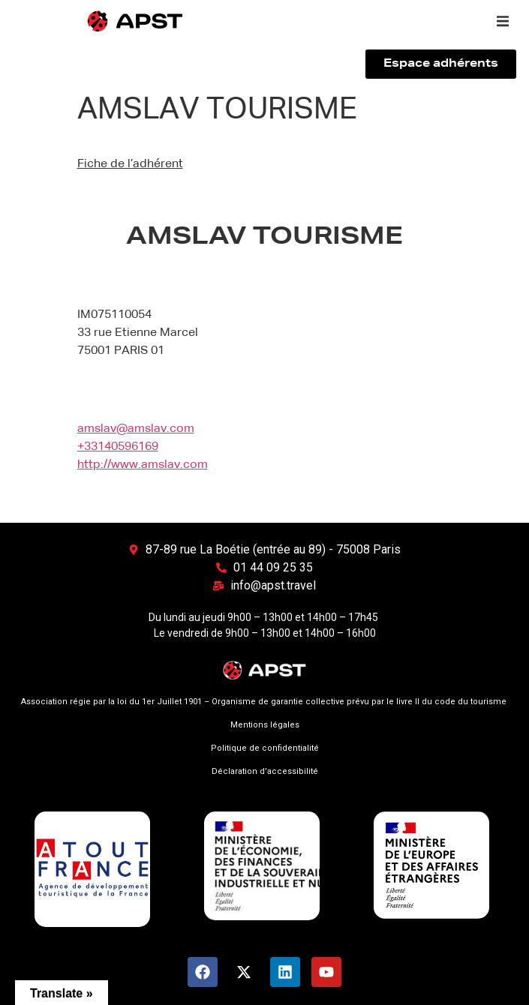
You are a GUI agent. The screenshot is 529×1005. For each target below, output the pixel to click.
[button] (502, 21)
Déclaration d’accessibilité (265, 771)
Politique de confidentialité (265, 748)
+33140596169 (117, 447)
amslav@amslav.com (135, 429)
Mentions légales (264, 725)
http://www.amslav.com (142, 465)
